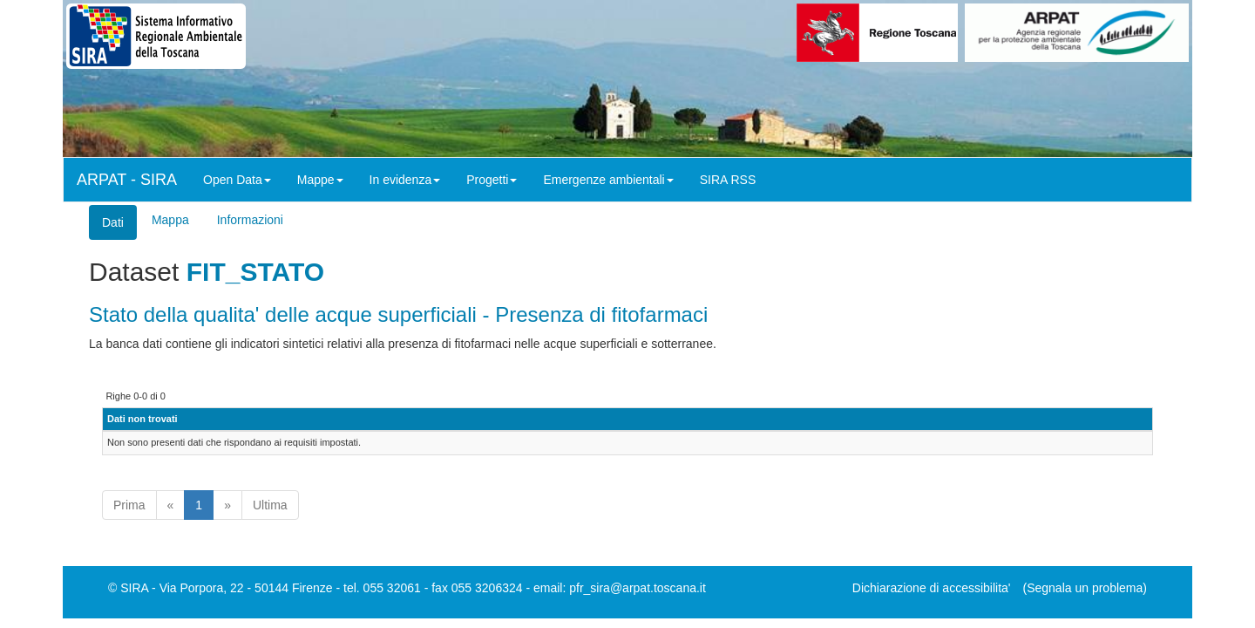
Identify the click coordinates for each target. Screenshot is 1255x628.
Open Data (237, 180)
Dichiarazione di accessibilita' (931, 588)
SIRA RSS (728, 180)
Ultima (270, 505)
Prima (129, 505)
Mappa (170, 220)
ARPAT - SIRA (127, 179)
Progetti (491, 180)
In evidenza (405, 180)
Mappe (320, 180)
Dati (113, 222)
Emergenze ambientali (608, 180)
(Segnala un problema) (1085, 588)
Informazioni (250, 220)
